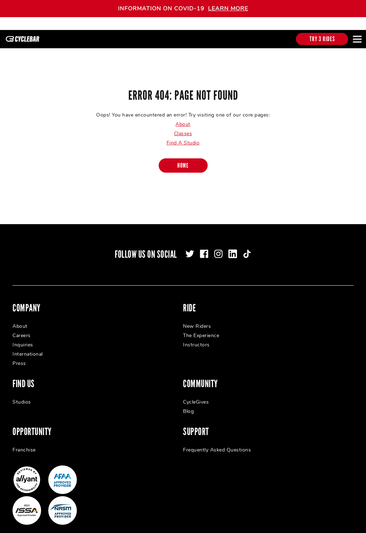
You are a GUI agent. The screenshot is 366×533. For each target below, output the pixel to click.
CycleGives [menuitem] (196, 395)
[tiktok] (247, 247)
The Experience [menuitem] (201, 329)
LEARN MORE (228, 9)
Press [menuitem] (19, 357)
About (183, 117)
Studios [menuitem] (22, 395)
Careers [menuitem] (22, 329)
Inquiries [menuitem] (23, 338)
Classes (183, 127)
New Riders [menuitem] (197, 319)
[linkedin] (232, 247)
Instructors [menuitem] (196, 338)
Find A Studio (183, 136)
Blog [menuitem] (188, 404)
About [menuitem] (20, 319)
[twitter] (190, 247)
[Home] (183, 159)
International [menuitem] (28, 347)
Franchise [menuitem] (24, 443)
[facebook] (204, 247)
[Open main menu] (357, 39)
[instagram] (218, 247)
